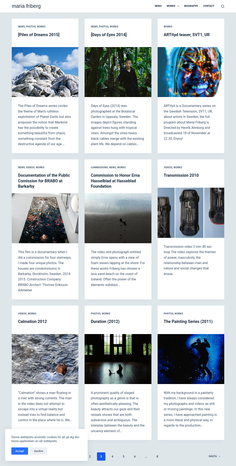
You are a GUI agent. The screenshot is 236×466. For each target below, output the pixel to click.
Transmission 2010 (181, 175)
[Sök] (222, 6)
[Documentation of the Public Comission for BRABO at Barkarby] (45, 218)
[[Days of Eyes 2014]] (118, 72)
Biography (191, 6)
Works (174, 6)
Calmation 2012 (32, 320)
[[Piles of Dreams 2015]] (45, 72)
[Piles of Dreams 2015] (39, 34)
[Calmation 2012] (45, 358)
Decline (38, 451)
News (158, 6)
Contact (208, 6)
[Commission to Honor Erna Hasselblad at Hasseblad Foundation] (118, 218)
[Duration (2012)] (118, 358)
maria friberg (26, 6)
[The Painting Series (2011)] (191, 358)
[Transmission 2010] (191, 212)
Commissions (99, 167)
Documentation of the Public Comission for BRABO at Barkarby (44, 180)
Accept (19, 451)
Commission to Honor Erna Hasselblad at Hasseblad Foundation (115, 180)
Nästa (214, 455)
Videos (30, 167)
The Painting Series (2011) (189, 320)
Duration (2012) (105, 320)
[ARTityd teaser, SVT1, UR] (191, 72)
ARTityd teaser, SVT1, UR (187, 34)
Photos (31, 26)
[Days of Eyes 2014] (109, 34)
